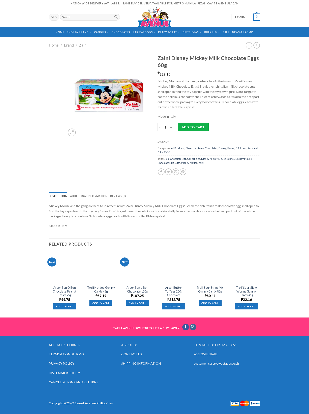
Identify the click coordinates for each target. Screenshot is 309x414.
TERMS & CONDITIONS (66, 354)
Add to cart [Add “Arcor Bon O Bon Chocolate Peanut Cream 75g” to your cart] (64, 306)
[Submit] (116, 17)
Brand (69, 45)
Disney (222, 148)
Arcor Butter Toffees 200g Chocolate (173, 291)
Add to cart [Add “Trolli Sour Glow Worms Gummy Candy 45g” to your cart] (246, 306)
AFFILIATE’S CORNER (64, 345)
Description (58, 196)
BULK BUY (212, 32)
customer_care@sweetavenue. (214, 363)
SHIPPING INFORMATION (141, 363)
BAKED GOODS (144, 32)
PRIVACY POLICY (61, 363)
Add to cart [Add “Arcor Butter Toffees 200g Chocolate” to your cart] (173, 306)
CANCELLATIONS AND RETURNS (73, 382)
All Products (178, 148)
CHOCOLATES (120, 32)
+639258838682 (206, 354)
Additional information (89, 196)
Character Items (195, 148)
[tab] (58, 196)
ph (237, 363)
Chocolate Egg (178, 158)
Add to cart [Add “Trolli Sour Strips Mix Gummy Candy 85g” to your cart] (210, 302)
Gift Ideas (241, 148)
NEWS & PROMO (242, 32)
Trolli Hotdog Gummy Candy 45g (101, 289)
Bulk (166, 158)
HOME (60, 32)
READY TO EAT (169, 32)
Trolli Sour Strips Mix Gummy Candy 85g (210, 289)
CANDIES (101, 32)
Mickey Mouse (189, 162)
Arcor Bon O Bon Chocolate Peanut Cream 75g (64, 291)
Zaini (83, 45)
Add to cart (193, 127)
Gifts (177, 162)
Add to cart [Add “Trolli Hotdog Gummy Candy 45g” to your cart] (101, 302)
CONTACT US (131, 354)
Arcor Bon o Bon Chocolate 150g (137, 289)
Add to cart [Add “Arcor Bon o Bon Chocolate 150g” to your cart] (137, 302)
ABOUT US (129, 345)
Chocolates (211, 148)
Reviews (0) (118, 196)
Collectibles (193, 158)
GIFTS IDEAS (191, 32)
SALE (226, 32)
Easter (230, 148)
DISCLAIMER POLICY (64, 373)
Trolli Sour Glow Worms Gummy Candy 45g (246, 291)
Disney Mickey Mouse (213, 158)
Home (54, 45)
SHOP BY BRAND (79, 32)
